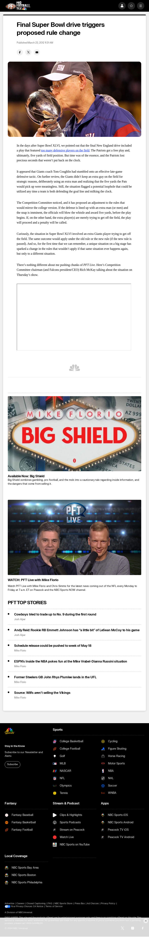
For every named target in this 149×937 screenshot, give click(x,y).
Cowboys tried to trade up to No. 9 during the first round (55, 614)
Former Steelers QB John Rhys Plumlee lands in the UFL (55, 677)
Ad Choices (93, 903)
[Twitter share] (28, 52)
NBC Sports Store (64, 903)
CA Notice (38, 906)
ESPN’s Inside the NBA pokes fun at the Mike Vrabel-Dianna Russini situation (70, 661)
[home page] (18, 6)
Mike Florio (20, 650)
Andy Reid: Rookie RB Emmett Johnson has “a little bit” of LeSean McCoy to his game (76, 630)
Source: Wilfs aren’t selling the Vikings (42, 693)
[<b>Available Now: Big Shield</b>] (74, 433)
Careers (20, 903)
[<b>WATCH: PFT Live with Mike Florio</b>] (74, 537)
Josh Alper (19, 619)
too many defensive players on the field (65, 150)
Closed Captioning (36, 903)
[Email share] (37, 52)
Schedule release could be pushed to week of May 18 (52, 646)
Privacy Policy (108, 903)
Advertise (10, 903)
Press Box (80, 903)
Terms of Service (54, 906)
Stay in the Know (15, 746)
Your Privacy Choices (21, 906)
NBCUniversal (25, 912)
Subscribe (12, 764)
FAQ (50, 903)
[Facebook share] (20, 52)
